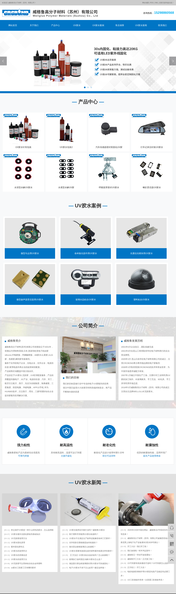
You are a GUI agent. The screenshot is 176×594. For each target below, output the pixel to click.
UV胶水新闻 (141, 25)
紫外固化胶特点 (14, 547)
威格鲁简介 (14, 340)
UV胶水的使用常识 (15, 551)
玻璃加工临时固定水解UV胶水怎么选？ (82, 559)
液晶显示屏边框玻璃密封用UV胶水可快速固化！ (86, 563)
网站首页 (12, 25)
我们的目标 (72, 377)
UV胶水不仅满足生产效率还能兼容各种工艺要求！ (87, 538)
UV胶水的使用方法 (15, 559)
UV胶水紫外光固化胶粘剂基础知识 (22, 534)
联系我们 (162, 25)
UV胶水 (77, 25)
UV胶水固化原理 (14, 542)
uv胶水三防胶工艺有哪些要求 (20, 568)
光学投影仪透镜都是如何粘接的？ (80, 542)
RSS (151, 3)
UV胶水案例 (98, 25)
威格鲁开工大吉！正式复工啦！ (137, 559)
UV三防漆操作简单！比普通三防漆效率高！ (142, 580)
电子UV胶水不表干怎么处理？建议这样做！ (84, 568)
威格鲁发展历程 (133, 340)
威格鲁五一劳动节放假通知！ (136, 555)
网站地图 (145, 3)
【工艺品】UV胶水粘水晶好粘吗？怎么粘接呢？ (86, 555)
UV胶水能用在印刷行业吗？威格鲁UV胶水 (83, 530)
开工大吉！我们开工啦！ (134, 546)
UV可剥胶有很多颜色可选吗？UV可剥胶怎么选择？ (146, 563)
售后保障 (119, 25)
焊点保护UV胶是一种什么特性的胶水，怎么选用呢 (28, 530)
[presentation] (3, 61)
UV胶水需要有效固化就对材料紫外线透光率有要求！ (88, 551)
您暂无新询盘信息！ (166, 3)
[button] (85, 87)
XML (156, 3)
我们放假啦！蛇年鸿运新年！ (136, 551)
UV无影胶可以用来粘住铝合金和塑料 (23, 563)
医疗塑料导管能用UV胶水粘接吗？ (80, 534)
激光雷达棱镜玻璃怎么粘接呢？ (79, 547)
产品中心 (55, 25)
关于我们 (34, 25)
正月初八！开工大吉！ (133, 567)
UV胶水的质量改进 (15, 555)
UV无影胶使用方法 (15, 538)
